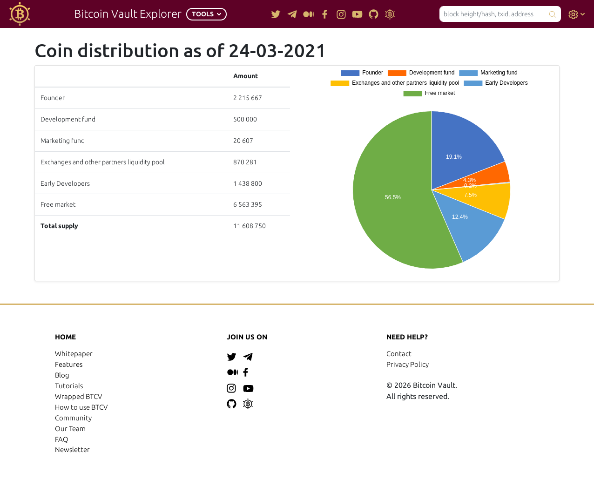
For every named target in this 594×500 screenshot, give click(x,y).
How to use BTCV (81, 407)
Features (68, 364)
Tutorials (69, 386)
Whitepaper (74, 354)
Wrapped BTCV (78, 396)
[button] (206, 14)
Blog (62, 375)
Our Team (70, 428)
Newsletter (72, 449)
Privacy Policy (407, 364)
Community (73, 418)
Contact (399, 354)
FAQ (61, 439)
